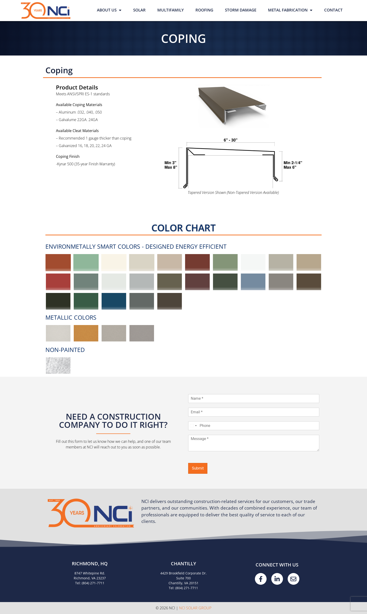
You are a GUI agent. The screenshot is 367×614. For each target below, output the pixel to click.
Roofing (204, 10)
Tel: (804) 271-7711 (89, 583)
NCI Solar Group (195, 607)
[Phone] (253, 425)
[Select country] (193, 425)
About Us (109, 10)
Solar (139, 10)
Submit (198, 468)
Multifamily (170, 10)
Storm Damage (240, 10)
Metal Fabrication (290, 10)
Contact (333, 10)
